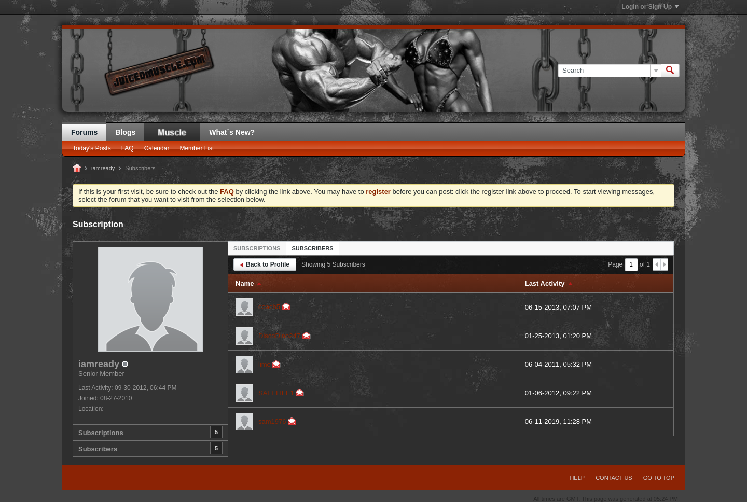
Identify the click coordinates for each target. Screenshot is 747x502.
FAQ (127, 148)
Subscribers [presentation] (312, 248)
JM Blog (172, 132)
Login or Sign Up (650, 6)
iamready (103, 168)
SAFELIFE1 (276, 393)
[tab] (257, 248)
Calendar (157, 148)
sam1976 (272, 421)
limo (264, 364)
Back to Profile (264, 264)
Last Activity (545, 283)
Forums (84, 132)
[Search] (609, 70)
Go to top (658, 478)
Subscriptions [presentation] (256, 248)
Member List (196, 148)
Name (245, 283)
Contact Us (614, 478)
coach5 (269, 307)
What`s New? (232, 132)
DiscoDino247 (279, 336)
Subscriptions (100, 433)
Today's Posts (92, 148)
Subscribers (97, 449)
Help (577, 478)
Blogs (125, 132)
